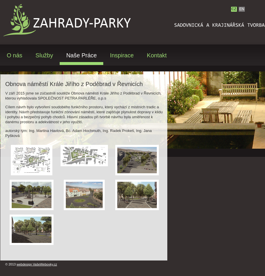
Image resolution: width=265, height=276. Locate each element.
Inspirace (122, 55)
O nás (14, 55)
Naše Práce (81, 55)
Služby (44, 55)
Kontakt (157, 55)
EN (241, 9)
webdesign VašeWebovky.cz (37, 264)
